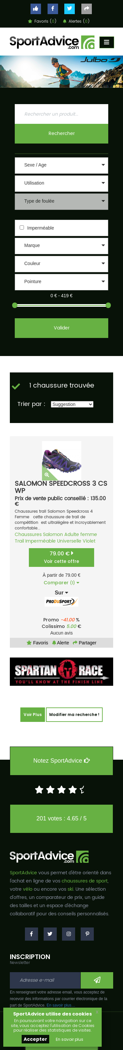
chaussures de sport (85, 881)
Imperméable (40, 228)
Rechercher (62, 133)
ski (70, 889)
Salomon (53, 534)
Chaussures (28, 534)
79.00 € (61, 557)
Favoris (37, 642)
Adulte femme (80, 534)
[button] (61, 165)
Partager (84, 642)
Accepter (35, 1039)
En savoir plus (69, 1039)
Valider (62, 328)
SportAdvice (23, 873)
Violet (89, 541)
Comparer (61, 582)
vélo (27, 889)
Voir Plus (33, 714)
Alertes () (76, 21)
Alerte (60, 642)
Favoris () (42, 21)
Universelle (69, 541)
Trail (19, 541)
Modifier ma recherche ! (74, 714)
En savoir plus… (61, 1005)
